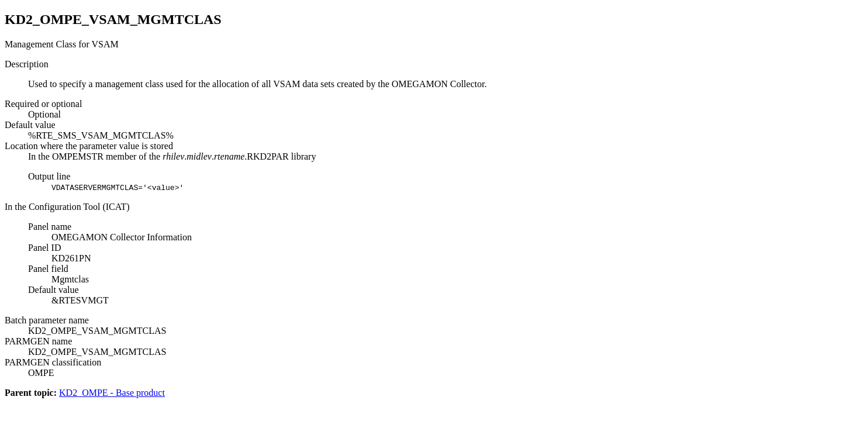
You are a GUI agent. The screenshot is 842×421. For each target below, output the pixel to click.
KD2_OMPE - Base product (112, 393)
